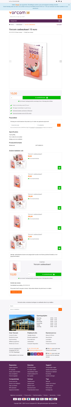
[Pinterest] (41, 354)
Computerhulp (14, 379)
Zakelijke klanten (31, 335)
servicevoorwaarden (39, 127)
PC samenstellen (31, 367)
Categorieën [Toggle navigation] (13, 21)
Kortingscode (49, 390)
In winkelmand (41, 97)
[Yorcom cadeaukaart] (59, 167)
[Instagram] (35, 354)
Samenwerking (12, 339)
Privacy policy (27, 395)
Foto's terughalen (13, 376)
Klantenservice (51, 333)
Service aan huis (13, 381)
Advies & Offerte (50, 335)
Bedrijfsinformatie (13, 337)
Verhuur (30, 379)
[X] (28, 354)
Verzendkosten (31, 339)
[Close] (68, 5)
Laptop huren (30, 383)
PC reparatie (12, 369)
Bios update (30, 376)
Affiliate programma (14, 341)
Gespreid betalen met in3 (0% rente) (22, 113)
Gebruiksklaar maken (32, 371)
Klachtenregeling (37, 395)
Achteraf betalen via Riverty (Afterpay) (22, 110)
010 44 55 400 (14, 1)
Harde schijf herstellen (14, 371)
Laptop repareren (13, 367)
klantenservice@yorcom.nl (35, 350)
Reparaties (13, 365)
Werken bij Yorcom (14, 343)
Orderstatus (49, 341)
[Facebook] (32, 354)
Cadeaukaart (19, 24)
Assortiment (49, 337)
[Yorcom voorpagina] (19, 12)
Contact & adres (13, 335)
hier (51, 348)
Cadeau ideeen (49, 385)
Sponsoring (52, 395)
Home (12, 24)
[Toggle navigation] (59, 21)
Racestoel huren (31, 387)
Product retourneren (51, 343)
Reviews (46, 395)
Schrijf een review (28, 32)
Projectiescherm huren (33, 390)
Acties (59, 395)
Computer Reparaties (32, 343)
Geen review (15, 32)
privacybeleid (32, 127)
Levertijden (48, 339)
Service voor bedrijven (14, 383)
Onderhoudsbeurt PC (32, 374)
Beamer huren (31, 385)
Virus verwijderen (13, 374)
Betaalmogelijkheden (32, 337)
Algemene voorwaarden (16, 395)
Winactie (48, 381)
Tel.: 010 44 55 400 (34, 348)
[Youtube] (38, 354)
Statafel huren (31, 381)
